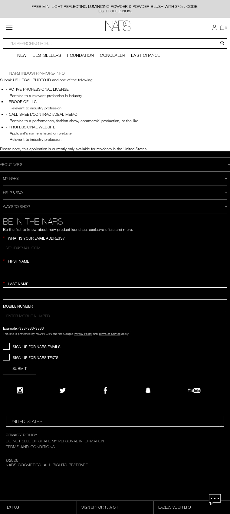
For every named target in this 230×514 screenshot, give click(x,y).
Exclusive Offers (174, 507)
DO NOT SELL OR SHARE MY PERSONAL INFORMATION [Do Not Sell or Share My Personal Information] (55, 441)
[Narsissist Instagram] (20, 390)
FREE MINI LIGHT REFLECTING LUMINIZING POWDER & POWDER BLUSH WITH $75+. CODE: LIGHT (115, 8)
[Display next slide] (226, 55)
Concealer (112, 55)
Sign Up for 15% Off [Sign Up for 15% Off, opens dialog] (100, 507)
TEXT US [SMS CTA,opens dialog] (12, 507)
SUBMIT (19, 368)
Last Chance (145, 55)
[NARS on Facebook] (105, 390)
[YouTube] (194, 390)
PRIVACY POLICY (21, 434)
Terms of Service (109, 333)
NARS (14, 73)
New (22, 55)
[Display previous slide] (4, 55)
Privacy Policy (83, 333)
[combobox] (115, 43)
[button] (215, 27)
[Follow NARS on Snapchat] (148, 390)
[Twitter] (63, 390)
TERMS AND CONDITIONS (30, 446)
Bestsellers (47, 55)
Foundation (80, 55)
